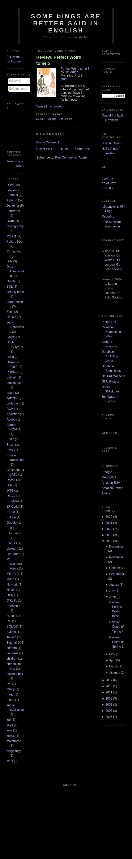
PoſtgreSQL (14, 241)
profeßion (13, 403)
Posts (14, 81)
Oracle (11, 281)
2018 (108, 541)
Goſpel (11, 337)
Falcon (11, 517)
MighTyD (13, 573)
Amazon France (112, 488)
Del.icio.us (65, 119)
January (114, 672)
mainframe (14, 741)
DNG (10, 490)
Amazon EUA (111, 482)
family (11, 689)
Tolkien (11, 637)
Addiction (13, 414)
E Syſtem (13, 501)
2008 (108, 704)
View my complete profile (109, 183)
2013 (108, 686)
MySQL (12, 236)
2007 (108, 710)
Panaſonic (13, 605)
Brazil (10, 444)
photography (15, 226)
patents (12, 398)
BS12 (10, 439)
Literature (13, 554)
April (112, 660)
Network (12, 584)
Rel (9, 621)
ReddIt (40, 119)
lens (9, 730)
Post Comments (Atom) (71, 157)
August (114, 584)
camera (12, 648)
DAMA (11, 479)
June (112, 597)
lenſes (11, 735)
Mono (10, 579)
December (116, 546)
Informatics (14, 533)
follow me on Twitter (15, 163)
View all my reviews (49, 106)
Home (64, 148)
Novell (11, 589)
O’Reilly (12, 600)
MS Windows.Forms (15, 564)
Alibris (106, 493)
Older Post (82, 148)
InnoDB (12, 543)
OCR (10, 595)
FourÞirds (13, 211)
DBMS (11, 185)
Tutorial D (13, 642)
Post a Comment (47, 142)
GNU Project (110, 381)
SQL (10, 286)
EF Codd (13, 506)
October (114, 567)
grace (10, 392)
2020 (108, 529)
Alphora (12, 200)
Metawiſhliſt (109, 477)
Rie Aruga (71, 72)
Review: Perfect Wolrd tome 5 (58, 60)
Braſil (10, 450)
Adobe (11, 419)
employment (15, 382)
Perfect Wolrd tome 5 (75, 68)
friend (10, 699)
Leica (10, 356)
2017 (108, 680)
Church (12, 317)
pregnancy (14, 751)
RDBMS (12, 372)
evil (9, 683)
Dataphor (13, 205)
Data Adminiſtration (15, 271)
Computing (14, 251)
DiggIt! (51, 119)
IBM (9, 528)
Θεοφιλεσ (108, 216)
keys (10, 725)
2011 (108, 692)
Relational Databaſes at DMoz (112, 332)
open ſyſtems (15, 292)
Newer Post (44, 148)
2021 (108, 522)
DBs (9, 261)
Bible (10, 311)
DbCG (11, 495)
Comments (18, 88)
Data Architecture (15, 327)
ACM (10, 408)
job (9, 719)
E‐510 (11, 512)
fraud (10, 694)
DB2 (10, 485)
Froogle (107, 472)
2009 (108, 698)
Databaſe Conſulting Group (110, 356)
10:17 (58, 113)
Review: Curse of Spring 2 (116, 626)
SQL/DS (12, 626)
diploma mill (15, 673)
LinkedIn (12, 548)
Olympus (13, 220)
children (12, 658)
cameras (12, 653)
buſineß (12, 377)
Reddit (11, 615)
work (10, 761)
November (116, 557)
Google (12, 522)
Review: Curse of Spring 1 (116, 642)
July (112, 590)
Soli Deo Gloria (112, 143)
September (116, 574)
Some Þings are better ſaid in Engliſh (66, 23)
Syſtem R (13, 631)
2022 (108, 516)
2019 (108, 535)
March (113, 666)
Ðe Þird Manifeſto (113, 376)
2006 (108, 716)
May (112, 654)
